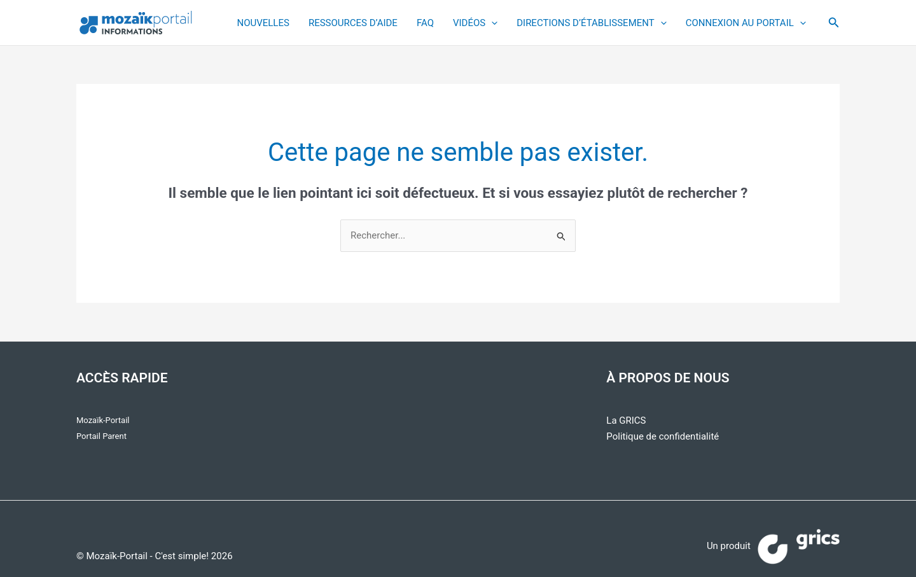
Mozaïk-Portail (102, 420)
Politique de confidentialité (662, 436)
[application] (491, 23)
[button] (834, 23)
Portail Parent (101, 436)
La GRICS (626, 420)
